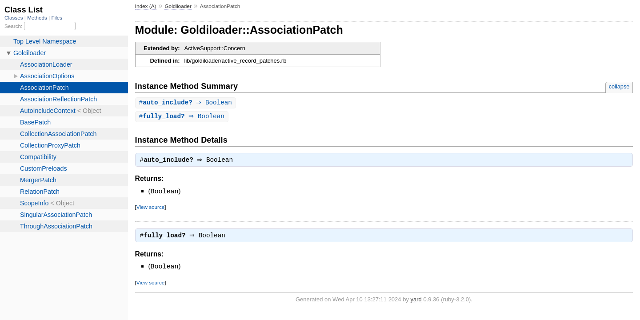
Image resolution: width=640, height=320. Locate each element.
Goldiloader (178, 6)
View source (150, 208)
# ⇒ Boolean (186, 103)
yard (416, 301)
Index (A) (145, 6)
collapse (619, 86)
